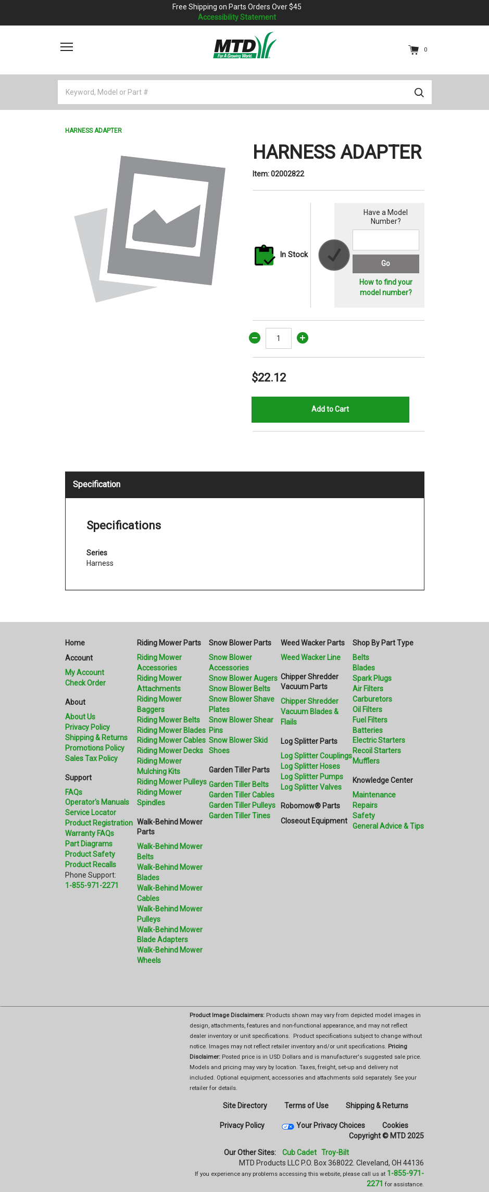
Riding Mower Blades (171, 730)
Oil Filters (367, 709)
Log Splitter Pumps (312, 776)
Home (75, 643)
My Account (84, 672)
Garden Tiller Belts (239, 784)
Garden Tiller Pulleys (242, 805)
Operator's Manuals (97, 802)
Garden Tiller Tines (239, 815)
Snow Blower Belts (239, 688)
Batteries (368, 730)
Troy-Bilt (335, 1152)
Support (78, 777)
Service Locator (90, 812)
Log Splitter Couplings (316, 756)
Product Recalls (90, 864)
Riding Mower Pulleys (172, 782)
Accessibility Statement (237, 17)
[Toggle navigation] (67, 47)
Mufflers (366, 761)
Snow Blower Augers (243, 678)
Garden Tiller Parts (239, 770)
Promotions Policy (94, 748)
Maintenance (374, 795)
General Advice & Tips (388, 826)
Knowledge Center (383, 780)
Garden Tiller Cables (241, 795)
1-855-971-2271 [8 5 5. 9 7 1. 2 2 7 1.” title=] (92, 885)
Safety (364, 815)
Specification (96, 484)
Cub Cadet (299, 1152)
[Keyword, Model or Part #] (244, 92)
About (75, 702)
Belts (361, 657)
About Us (80, 717)
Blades (364, 668)
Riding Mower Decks (170, 750)
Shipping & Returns (96, 737)
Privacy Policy (87, 727)
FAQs (73, 792)
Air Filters (368, 688)
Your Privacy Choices (330, 1125)
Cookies (395, 1125)
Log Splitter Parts (309, 741)
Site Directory (245, 1105)
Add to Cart (330, 409)
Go (385, 263)
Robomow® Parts (310, 806)
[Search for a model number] (386, 240)
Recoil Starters (377, 750)
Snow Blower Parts (240, 643)
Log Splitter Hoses (310, 766)
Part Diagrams (88, 844)
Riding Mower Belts (168, 720)
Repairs (365, 805)
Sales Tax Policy (91, 758)
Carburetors (372, 699)
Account (79, 658)
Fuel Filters (370, 720)
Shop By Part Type (383, 643)
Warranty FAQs (89, 833)
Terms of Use (306, 1105)
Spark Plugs (372, 678)
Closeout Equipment (314, 821)
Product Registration (99, 823)
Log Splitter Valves (311, 787)
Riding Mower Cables (171, 740)
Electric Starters (379, 740)
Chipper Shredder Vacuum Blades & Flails (309, 711)
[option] (151, 227)
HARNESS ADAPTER (93, 130)
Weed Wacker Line (311, 657)
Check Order (85, 683)
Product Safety (90, 854)
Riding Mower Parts (169, 643)
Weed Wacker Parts (313, 643)
